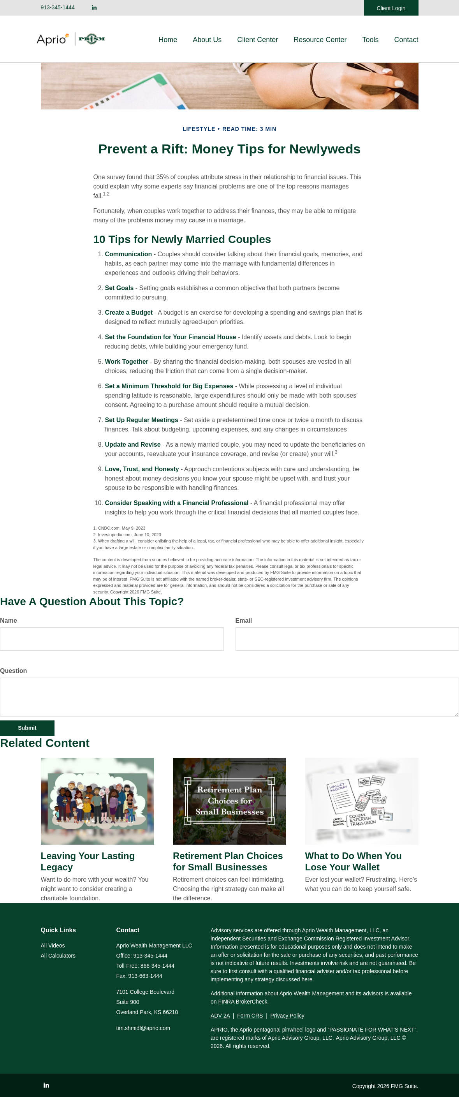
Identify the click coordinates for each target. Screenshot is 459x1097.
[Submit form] (27, 728)
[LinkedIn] (94, 8)
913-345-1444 (58, 7)
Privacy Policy (287, 1015)
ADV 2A (220, 1015)
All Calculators (58, 956)
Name (8, 620)
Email (244, 620)
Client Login (391, 8)
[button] (207, 39)
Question (13, 670)
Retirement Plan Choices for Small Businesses (228, 861)
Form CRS (250, 1015)
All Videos (53, 945)
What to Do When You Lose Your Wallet (353, 861)
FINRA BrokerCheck (242, 1001)
